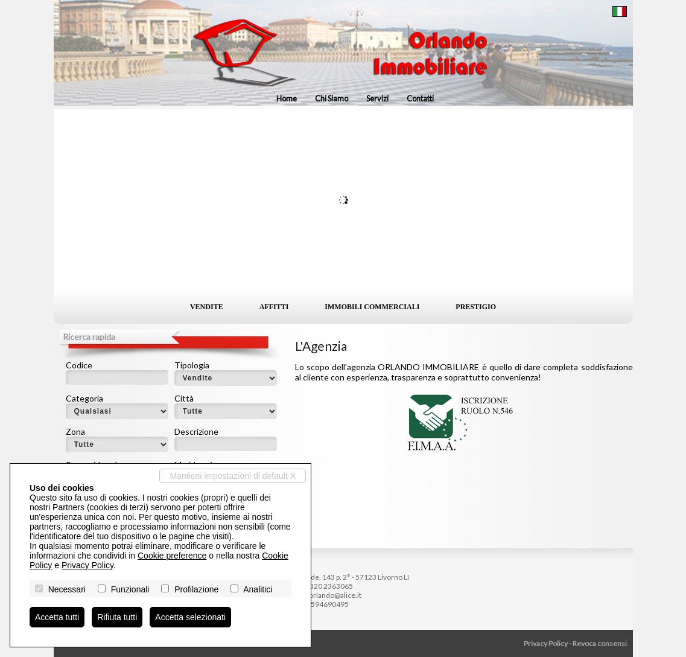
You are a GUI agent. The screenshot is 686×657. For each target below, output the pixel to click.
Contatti (420, 98)
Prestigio (476, 307)
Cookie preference (172, 555)
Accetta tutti (57, 617)
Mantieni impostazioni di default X (233, 476)
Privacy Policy (546, 643)
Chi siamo (331, 98)
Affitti (274, 307)
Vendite (206, 307)
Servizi (377, 98)
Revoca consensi (600, 643)
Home (286, 98)
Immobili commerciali (372, 307)
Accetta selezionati (190, 617)
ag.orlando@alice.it (330, 595)
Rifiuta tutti (117, 617)
